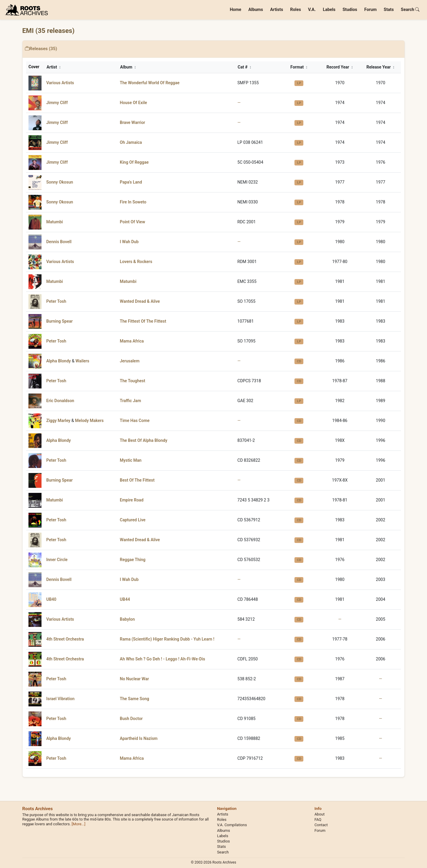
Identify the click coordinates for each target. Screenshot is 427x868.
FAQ (318, 819)
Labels (329, 9)
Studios (349, 9)
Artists (276, 9)
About (320, 814)
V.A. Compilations (232, 825)
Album (128, 67)
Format (298, 67)
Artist (54, 67)
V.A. (312, 9)
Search (410, 9)
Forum (370, 9)
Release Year (381, 67)
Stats (389, 9)
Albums (255, 9)
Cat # (244, 67)
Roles (295, 9)
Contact (321, 825)
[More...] (78, 824)
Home (235, 9)
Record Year (339, 67)
